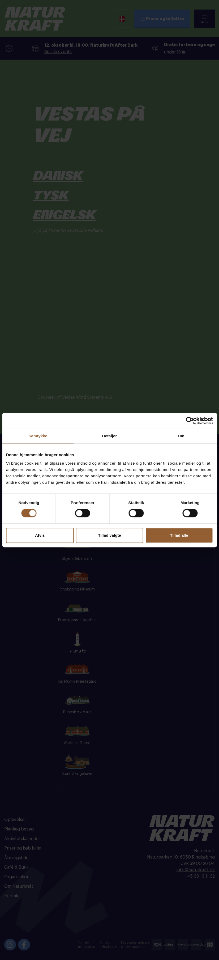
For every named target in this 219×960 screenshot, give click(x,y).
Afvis (40, 535)
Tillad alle (179, 535)
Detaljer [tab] (109, 436)
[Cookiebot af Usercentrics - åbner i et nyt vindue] (189, 421)
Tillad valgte (109, 535)
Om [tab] (181, 436)
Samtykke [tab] (37, 436)
